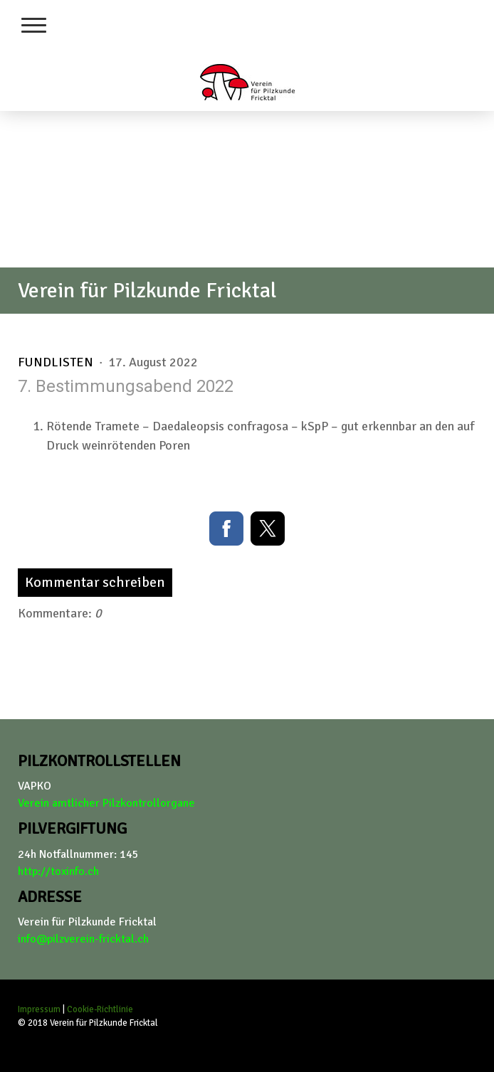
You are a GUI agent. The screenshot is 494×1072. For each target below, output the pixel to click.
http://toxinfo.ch (58, 871)
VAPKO (34, 786)
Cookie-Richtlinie (100, 1009)
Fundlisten (57, 362)
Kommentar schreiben (95, 582)
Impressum (39, 1009)
